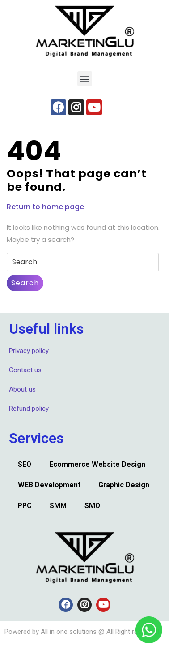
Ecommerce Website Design (97, 464)
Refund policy (29, 409)
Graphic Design (123, 485)
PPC (25, 505)
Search (25, 283)
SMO (92, 505)
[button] (84, 78)
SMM (58, 505)
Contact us (25, 370)
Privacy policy (29, 351)
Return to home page (45, 207)
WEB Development (49, 485)
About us (22, 389)
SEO (24, 464)
